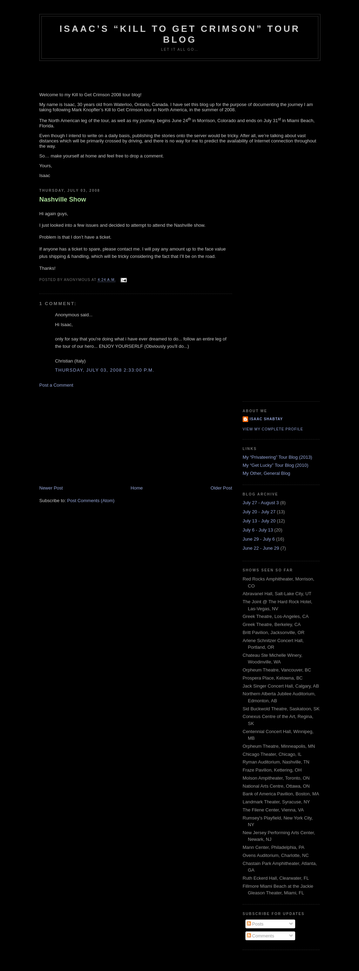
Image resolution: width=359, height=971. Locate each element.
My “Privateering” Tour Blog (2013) (277, 457)
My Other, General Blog (266, 473)
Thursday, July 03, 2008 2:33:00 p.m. (104, 370)
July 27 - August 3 (261, 502)
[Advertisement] (91, 436)
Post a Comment (56, 385)
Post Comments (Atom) (91, 500)
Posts (255, 924)
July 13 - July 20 (259, 520)
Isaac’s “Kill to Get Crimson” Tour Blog (180, 34)
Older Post (221, 488)
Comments (260, 935)
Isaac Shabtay (266, 419)
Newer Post (51, 488)
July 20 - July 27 (259, 511)
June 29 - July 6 (259, 539)
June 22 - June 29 (261, 548)
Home (137, 488)
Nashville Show (62, 199)
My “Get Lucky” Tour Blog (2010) (276, 465)
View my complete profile (273, 429)
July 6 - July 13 (258, 530)
